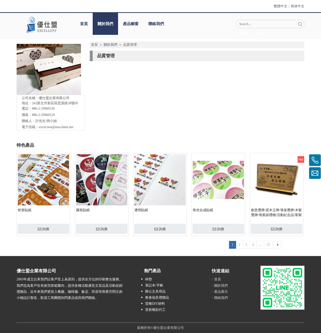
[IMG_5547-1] (49, 69)
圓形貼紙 (83, 210)
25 (268, 245)
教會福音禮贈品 (157, 297)
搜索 (300, 24)
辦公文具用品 (155, 291)
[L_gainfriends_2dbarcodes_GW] (282, 288)
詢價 (43, 229)
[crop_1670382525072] (42, 24)
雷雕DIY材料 (155, 303)
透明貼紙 (141, 210)
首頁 (84, 24)
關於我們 (105, 24)
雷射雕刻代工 (155, 310)
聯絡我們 (156, 24)
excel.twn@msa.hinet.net (56, 127)
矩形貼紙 (24, 210)
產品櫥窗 (131, 24)
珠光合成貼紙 (203, 210)
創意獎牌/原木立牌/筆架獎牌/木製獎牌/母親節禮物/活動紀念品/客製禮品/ (276, 213)
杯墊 (148, 279)
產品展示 (221, 292)
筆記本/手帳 (154, 285)
